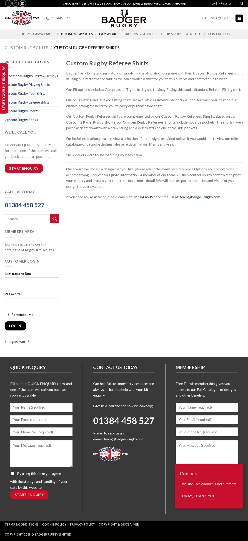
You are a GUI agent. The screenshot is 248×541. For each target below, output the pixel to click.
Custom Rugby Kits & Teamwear (88, 34)
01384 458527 (145, 197)
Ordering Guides (140, 34)
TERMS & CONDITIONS (22, 524)
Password (12, 294)
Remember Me (19, 315)
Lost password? (17, 341)
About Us (194, 34)
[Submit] (54, 218)
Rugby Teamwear (35, 34)
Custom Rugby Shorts (22, 111)
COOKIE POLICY (54, 524)
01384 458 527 (25, 204)
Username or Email (19, 273)
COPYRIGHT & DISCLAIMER (119, 524)
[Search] (241, 3)
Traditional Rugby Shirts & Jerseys (31, 76)
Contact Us (219, 34)
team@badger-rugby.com (124, 439)
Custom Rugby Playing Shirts (27, 84)
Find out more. (226, 483)
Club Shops (171, 34)
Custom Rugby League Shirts (27, 102)
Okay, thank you (198, 496)
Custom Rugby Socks (21, 119)
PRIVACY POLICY (82, 524)
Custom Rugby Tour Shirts (25, 93)
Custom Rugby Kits (26, 47)
